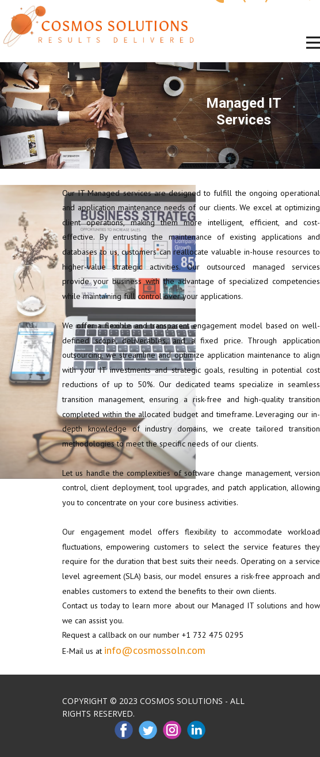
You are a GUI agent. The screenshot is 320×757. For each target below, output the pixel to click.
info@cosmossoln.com (154, 650)
